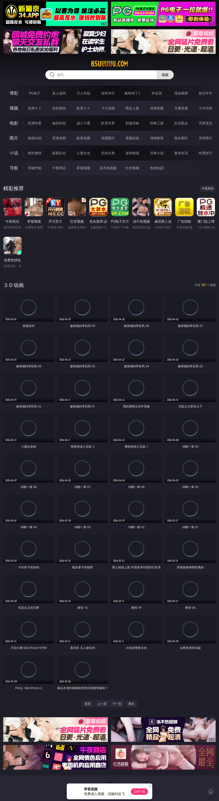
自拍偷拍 (59, 108)
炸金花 (157, 93)
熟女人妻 (132, 108)
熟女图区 (181, 138)
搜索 (165, 74)
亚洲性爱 (34, 123)
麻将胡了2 (132, 93)
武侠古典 (108, 153)
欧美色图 (83, 138)
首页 (88, 704)
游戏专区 (108, 93)
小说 (14, 153)
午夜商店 (59, 168)
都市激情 (34, 153)
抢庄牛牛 (205, 93)
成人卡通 (83, 123)
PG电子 (34, 93)
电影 (14, 123)
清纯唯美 (157, 138)
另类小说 (157, 153)
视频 (14, 108)
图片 (14, 138)
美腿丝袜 (132, 138)
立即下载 (139, 791)
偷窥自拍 (34, 138)
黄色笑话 (181, 153)
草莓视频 (83, 168)
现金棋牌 (181, 93)
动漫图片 (108, 138)
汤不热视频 (108, 168)
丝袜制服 (157, 108)
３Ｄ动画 (108, 108)
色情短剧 (157, 168)
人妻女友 (83, 153)
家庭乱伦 (59, 153)
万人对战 (83, 93)
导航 (14, 168)
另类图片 (205, 138)
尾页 (131, 704)
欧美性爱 (108, 123)
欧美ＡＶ (83, 108)
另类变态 (205, 123)
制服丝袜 (132, 123)
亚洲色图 (59, 138)
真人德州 (59, 93)
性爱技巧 (205, 153)
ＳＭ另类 (205, 108)
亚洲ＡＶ (34, 108)
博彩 (14, 93)
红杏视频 (132, 168)
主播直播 (181, 108)
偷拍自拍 (59, 123)
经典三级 (157, 123)
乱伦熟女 (181, 123)
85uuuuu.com (109, 64)
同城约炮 (34, 168)
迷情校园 (132, 153)
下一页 (116, 704)
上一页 (102, 704)
